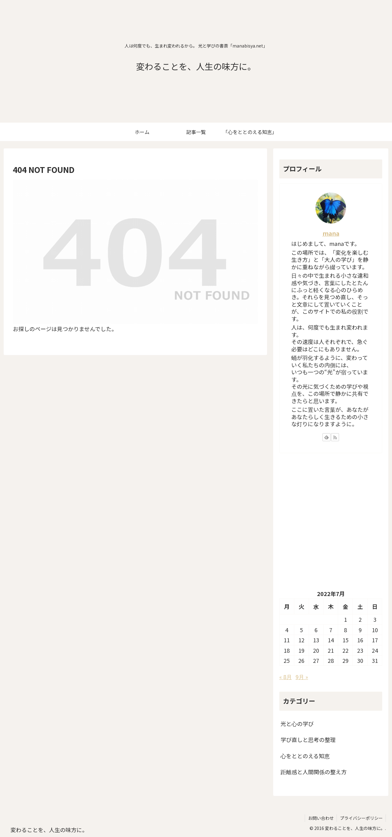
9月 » (302, 677)
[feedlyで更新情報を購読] (326, 437)
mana (330, 233)
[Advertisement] (330, 526)
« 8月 (285, 677)
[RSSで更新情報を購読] (335, 437)
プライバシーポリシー (361, 818)
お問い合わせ (320, 818)
